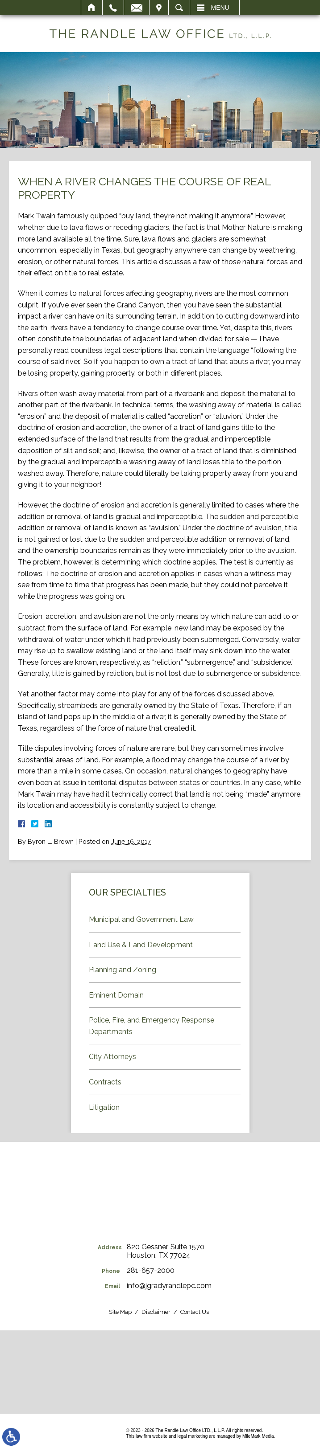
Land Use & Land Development (141, 945)
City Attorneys (112, 1056)
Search (179, 7)
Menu (220, 7)
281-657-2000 (151, 1270)
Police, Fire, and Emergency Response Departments (151, 1026)
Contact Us (194, 1312)
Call (113, 7)
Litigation (104, 1107)
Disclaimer (155, 1312)
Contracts (105, 1082)
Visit (159, 7)
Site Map (120, 1312)
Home (91, 7)
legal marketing (192, 1436)
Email (136, 7)
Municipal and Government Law (141, 919)
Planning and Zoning (122, 969)
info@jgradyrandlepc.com (169, 1285)
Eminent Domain (116, 995)
